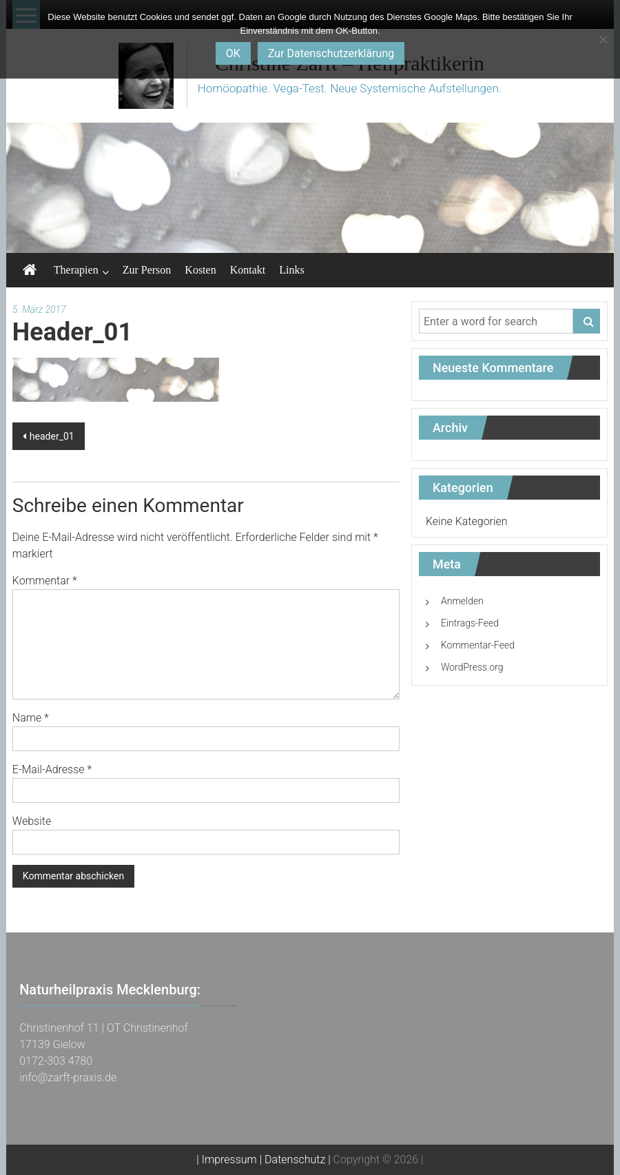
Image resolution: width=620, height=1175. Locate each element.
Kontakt (248, 270)
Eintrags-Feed (470, 623)
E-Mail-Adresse (52, 769)
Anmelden (462, 600)
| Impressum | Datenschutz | (263, 1159)
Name (30, 717)
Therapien (76, 270)
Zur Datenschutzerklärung (331, 53)
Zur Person (147, 270)
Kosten (200, 270)
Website (31, 821)
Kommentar (44, 580)
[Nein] (603, 39)
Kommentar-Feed (478, 645)
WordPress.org (472, 667)
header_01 (52, 436)
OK (233, 53)
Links (291, 270)
